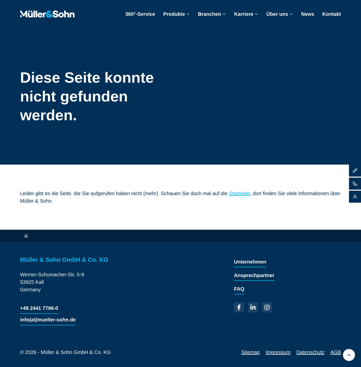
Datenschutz (310, 352)
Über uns (279, 14)
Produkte (176, 14)
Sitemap (250, 352)
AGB (335, 352)
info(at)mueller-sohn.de (48, 319)
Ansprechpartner (254, 275)
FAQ (239, 289)
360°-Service (140, 14)
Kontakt (331, 14)
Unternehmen (250, 262)
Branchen (212, 14)
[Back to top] (349, 355)
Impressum (278, 352)
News (307, 14)
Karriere (246, 14)
